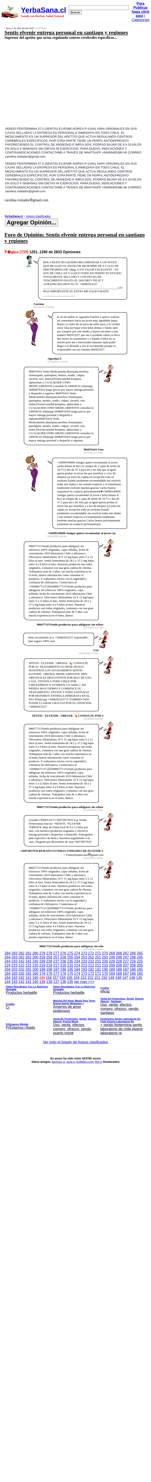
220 (35, 965)
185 (140, 969)
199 (42, 969)
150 (104, 978)
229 (112, 961)
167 (126, 974)
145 (139, 978)
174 (77, 974)
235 (70, 961)
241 (28, 961)
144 (8, 982)
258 (49, 957)
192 (91, 969)
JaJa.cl (70, 1061)
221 (28, 965)
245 (140, 957)
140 (35, 982)
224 (8, 965)
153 (83, 978)
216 (63, 965)
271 (98, 953)
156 (63, 978)
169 (112, 974)
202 (21, 969)
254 (77, 957)
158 (49, 978)
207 (126, 965)
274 (77, 953)
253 (84, 957)
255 (70, 957)
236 (63, 961)
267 (126, 953)
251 (98, 957)
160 (35, 978)
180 (35, 974)
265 (140, 953)
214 (77, 965)
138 (49, 982)
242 (21, 961)
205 (140, 965)
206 (133, 965)
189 (112, 969)
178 (49, 974)
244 (8, 961)
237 (56, 961)
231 (98, 961)
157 (56, 978)
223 (14, 965)
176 (63, 974)
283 (14, 953)
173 (84, 974)
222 (21, 965)
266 (133, 953)
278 (49, 953)
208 (119, 965)
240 (35, 961)
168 (119, 974)
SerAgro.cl (58, 1061)
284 (8, 953)
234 (77, 961)
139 (42, 982)
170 (105, 974)
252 (91, 957)
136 (63, 982)
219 (42, 965)
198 (49, 969)
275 (70, 953)
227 (126, 961)
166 (133, 974)
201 (28, 969)
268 (119, 953)
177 (56, 974)
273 (84, 953)
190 (105, 969)
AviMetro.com (85, 1061)
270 (105, 953)
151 (97, 978)
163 (14, 978)
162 (21, 978)
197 (56, 969)
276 (63, 953)
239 (42, 961)
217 (56, 965)
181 (28, 974)
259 (42, 957)
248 (119, 957)
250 (105, 957)
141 (28, 982)
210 (105, 965)
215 (70, 965)
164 (8, 978)
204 (8, 969)
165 (140, 974)
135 (70, 982)
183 (14, 974)
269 (112, 953)
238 (49, 961)
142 (21, 982)
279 (42, 953)
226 (133, 961)
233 (84, 961)
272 (91, 953)
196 (63, 969)
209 (112, 965)
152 (90, 978)
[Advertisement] (58, 82)
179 (42, 974)
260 (35, 957)
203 (14, 969)
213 (84, 965)
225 (140, 961)
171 (98, 974)
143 (14, 982)
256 (63, 957)
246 (133, 957)
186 (133, 969)
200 (35, 969)
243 (14, 961)
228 (119, 961)
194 (77, 969)
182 (21, 974)
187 (126, 969)
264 (8, 957)
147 (125, 978)
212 (91, 965)
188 (119, 969)
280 (35, 953)
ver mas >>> (76, 1008)
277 (56, 953)
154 (76, 978)
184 (8, 974)
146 (132, 978)
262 (21, 957)
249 (112, 957)
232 (91, 961)
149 (111, 978)
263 (14, 957)
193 (84, 969)
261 (28, 957)
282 (21, 953)
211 (98, 965)
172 (91, 974)
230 (105, 961)
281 (28, 953)
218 (49, 965)
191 (98, 969)
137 (56, 982)
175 (70, 974)
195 (70, 969)
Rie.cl (98, 1061)
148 (118, 978)
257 (56, 957)
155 (69, 978)
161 (28, 978)
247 (126, 957)
